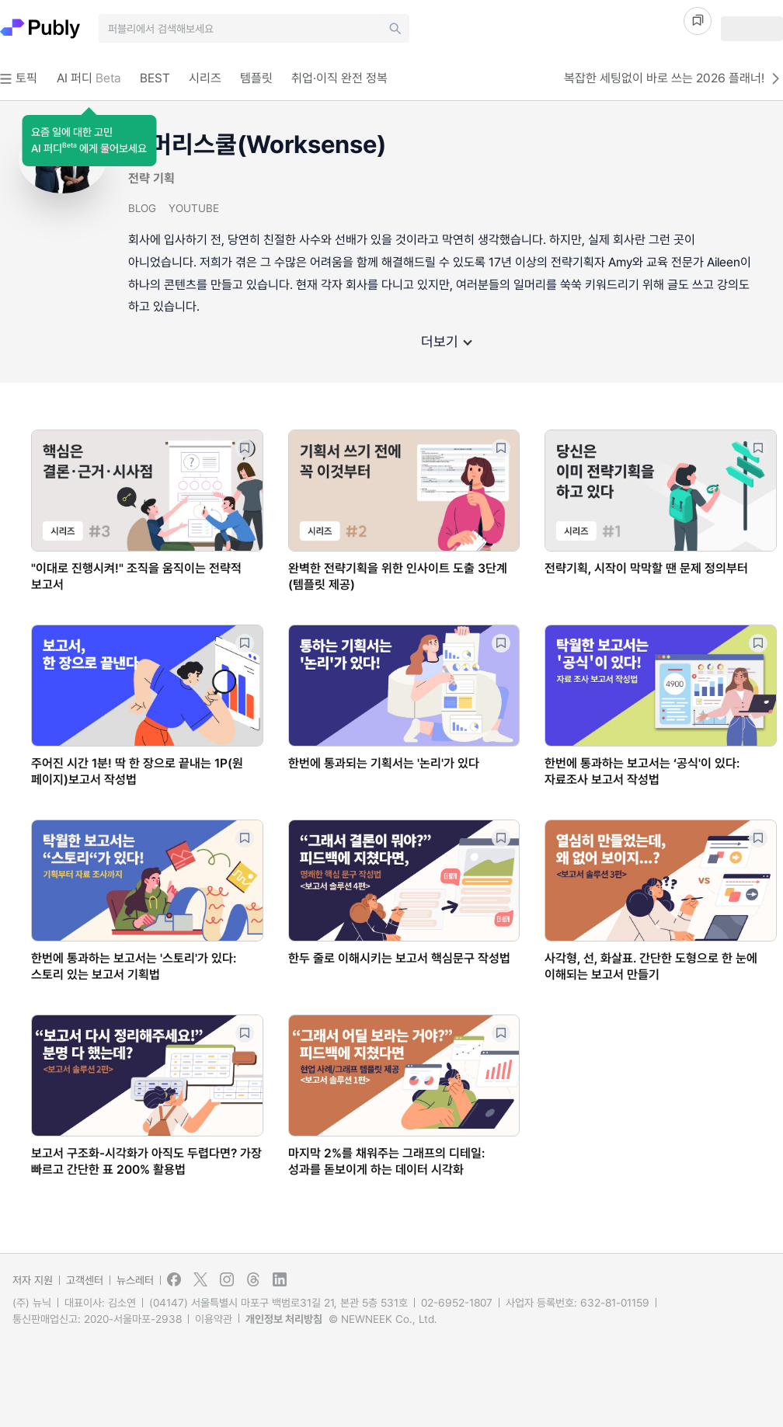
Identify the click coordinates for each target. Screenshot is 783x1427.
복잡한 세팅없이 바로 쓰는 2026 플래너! (673, 78)
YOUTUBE (194, 208)
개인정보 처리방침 (283, 1319)
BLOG (142, 208)
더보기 (446, 341)
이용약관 (213, 1319)
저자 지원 (32, 1280)
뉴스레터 (135, 1280)
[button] (89, 140)
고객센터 (84, 1280)
